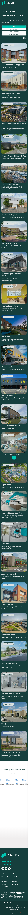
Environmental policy (19, 903)
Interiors (13, 874)
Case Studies (4, 876)
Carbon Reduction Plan (7, 907)
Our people (14, 876)
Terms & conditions (8, 903)
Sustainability (14, 881)
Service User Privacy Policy (19, 907)
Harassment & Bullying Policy (14, 905)
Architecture (4, 874)
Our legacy (4, 881)
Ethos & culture (15, 879)
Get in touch (4, 886)
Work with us (14, 884)
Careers (3, 884)
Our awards (4, 879)
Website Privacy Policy (14, 909)
